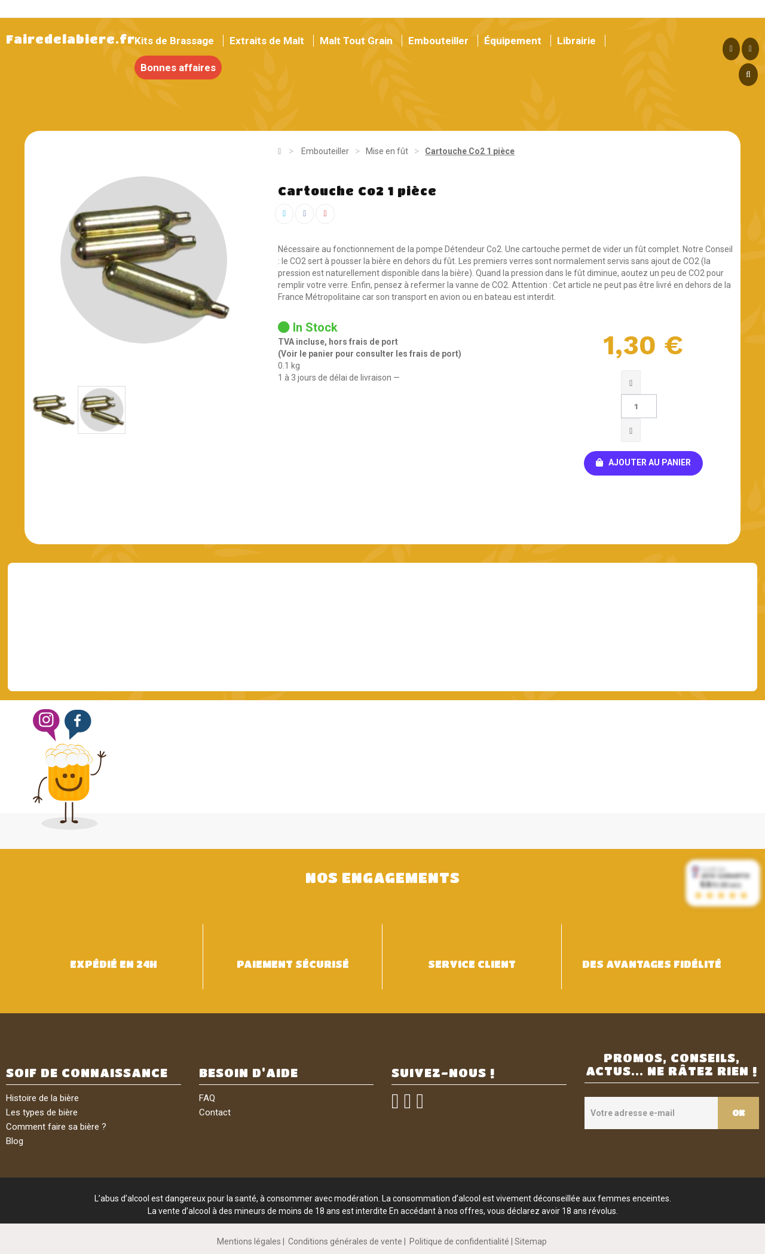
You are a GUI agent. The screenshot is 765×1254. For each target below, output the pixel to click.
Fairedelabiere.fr (70, 39)
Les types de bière (42, 1112)
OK (737, 1112)
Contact (215, 1112)
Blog (14, 1141)
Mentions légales (249, 1241)
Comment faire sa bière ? (56, 1126)
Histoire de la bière (42, 1098)
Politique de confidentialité (459, 1241)
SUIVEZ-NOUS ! (443, 1073)
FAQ (207, 1098)
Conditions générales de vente (345, 1241)
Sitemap (531, 1241)
